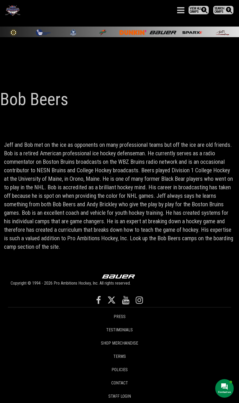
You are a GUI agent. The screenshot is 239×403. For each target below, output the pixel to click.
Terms (119, 356)
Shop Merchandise (119, 343)
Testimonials (119, 329)
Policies (120, 369)
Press (120, 316)
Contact (119, 382)
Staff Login (119, 396)
